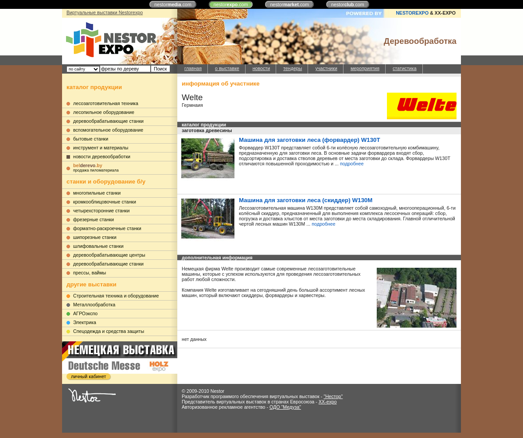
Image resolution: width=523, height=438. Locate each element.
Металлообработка (94, 304)
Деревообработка (420, 41)
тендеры (292, 68)
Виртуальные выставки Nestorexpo (104, 12)
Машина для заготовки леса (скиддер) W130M (305, 200)
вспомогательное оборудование (108, 130)
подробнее (351, 163)
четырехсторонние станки (101, 210)
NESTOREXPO (412, 13)
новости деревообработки (101, 156)
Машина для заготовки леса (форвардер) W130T (309, 140)
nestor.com (172, 4)
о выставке (227, 68)
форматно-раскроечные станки (107, 228)
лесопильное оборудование (103, 112)
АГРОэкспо (85, 313)
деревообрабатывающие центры (109, 255)
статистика (405, 68)
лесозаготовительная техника (105, 103)
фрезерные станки (93, 219)
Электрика (84, 322)
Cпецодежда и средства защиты (108, 331)
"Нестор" (333, 396)
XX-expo (328, 401)
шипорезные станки (95, 237)
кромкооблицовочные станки (104, 201)
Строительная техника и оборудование (116, 295)
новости (261, 68)
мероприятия (365, 68)
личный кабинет (88, 376)
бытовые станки (90, 138)
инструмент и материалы (100, 147)
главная (193, 68)
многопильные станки (97, 193)
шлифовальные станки (98, 246)
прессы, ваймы (89, 272)
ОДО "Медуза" (285, 407)
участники (326, 68)
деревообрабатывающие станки (108, 121)
